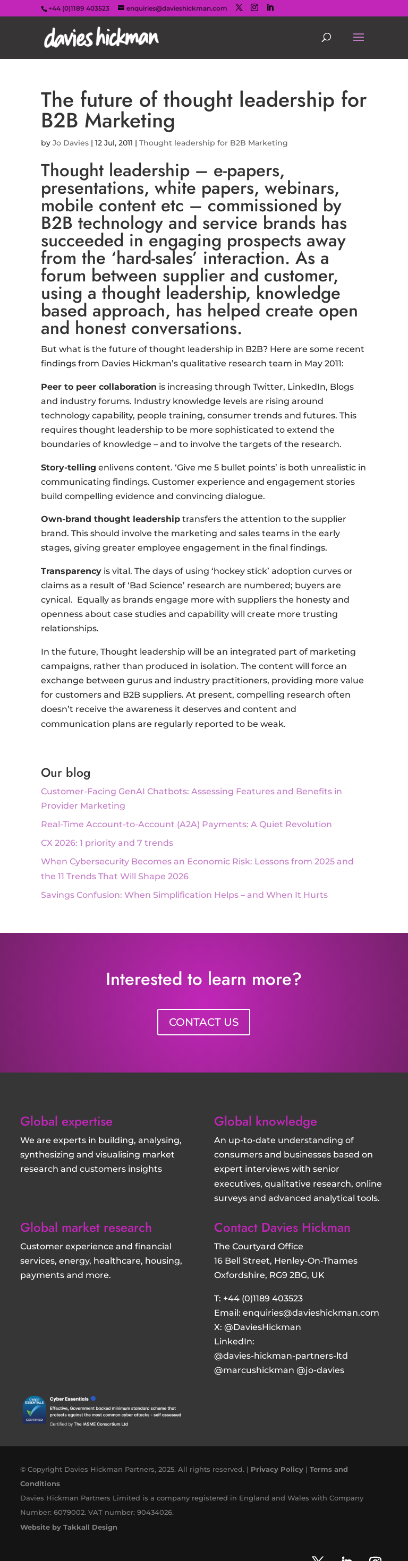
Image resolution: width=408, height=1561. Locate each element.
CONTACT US (204, 1022)
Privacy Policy (277, 1469)
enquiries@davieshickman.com (311, 1313)
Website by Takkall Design (68, 1527)
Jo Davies (71, 143)
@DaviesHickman (262, 1327)
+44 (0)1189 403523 (263, 1298)
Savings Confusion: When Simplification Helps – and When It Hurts (184, 895)
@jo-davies (320, 1370)
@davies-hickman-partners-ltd (281, 1356)
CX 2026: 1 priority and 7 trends (107, 843)
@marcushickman (254, 1370)
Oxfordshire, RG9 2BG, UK (269, 1275)
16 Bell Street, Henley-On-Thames (286, 1261)
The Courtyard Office (258, 1246)
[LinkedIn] (270, 8)
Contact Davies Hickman (282, 1227)
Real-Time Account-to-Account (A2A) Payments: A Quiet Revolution (186, 824)
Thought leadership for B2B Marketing (213, 143)
